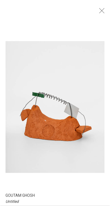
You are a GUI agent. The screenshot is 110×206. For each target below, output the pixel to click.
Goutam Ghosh (20, 198)
